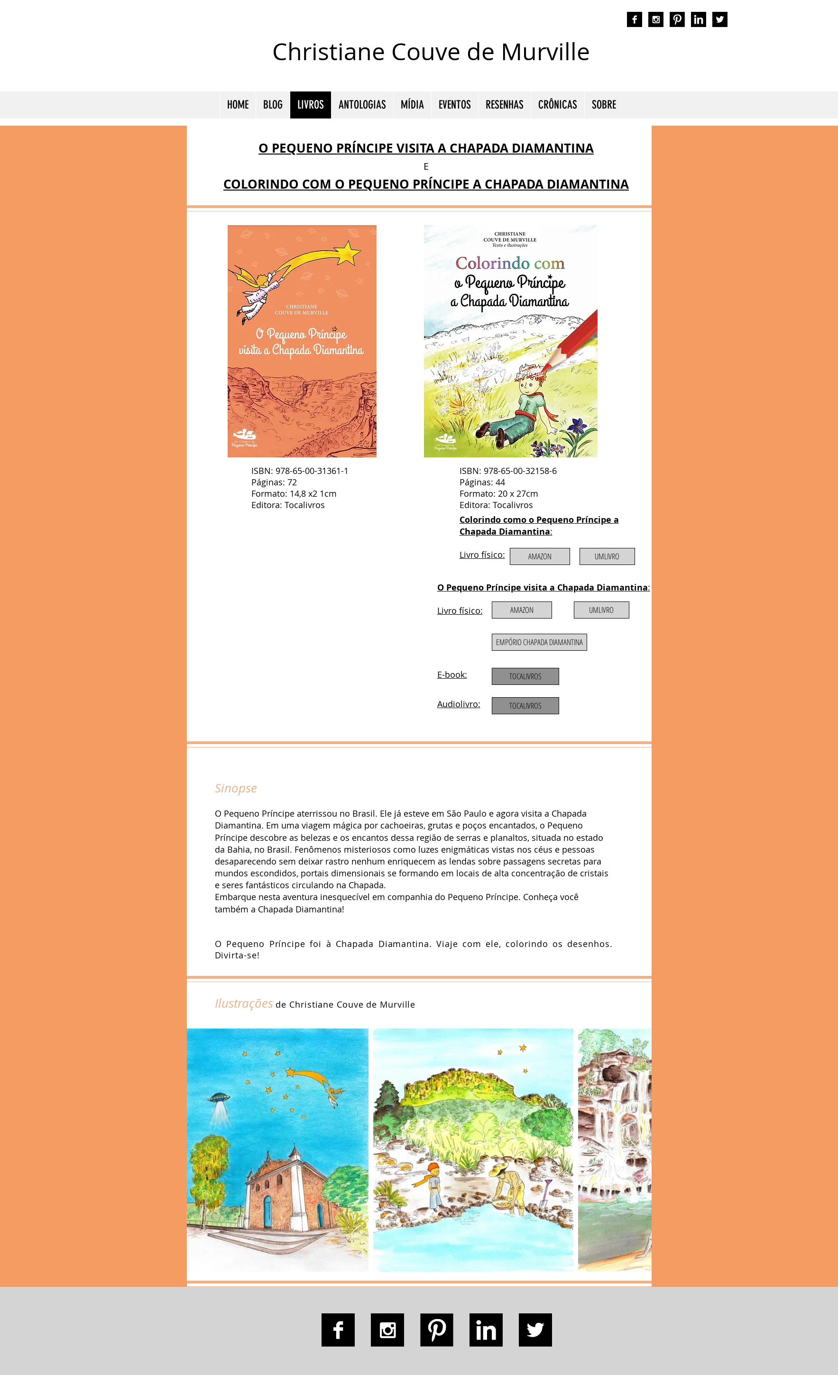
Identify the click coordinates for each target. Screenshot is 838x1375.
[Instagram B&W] (655, 19)
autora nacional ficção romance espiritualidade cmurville (635, 59)
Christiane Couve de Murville (431, 51)
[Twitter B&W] (719, 19)
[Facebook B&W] (634, 19)
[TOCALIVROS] (525, 705)
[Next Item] (635, 1150)
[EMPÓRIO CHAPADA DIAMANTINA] (539, 642)
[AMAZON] (540, 556)
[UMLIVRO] (607, 556)
